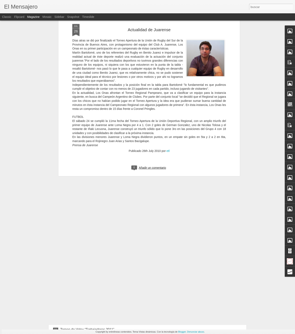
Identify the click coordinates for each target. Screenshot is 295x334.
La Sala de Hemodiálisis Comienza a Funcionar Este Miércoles (106, 272)
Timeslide (88, 16)
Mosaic (46, 16)
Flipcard (19, 16)
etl (168, 83)
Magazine (33, 16)
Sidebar (59, 16)
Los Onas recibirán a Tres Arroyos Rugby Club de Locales (102, 298)
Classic (6, 16)
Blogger (182, 332)
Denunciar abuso (195, 332)
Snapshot (73, 16)
